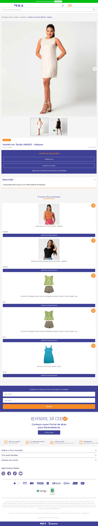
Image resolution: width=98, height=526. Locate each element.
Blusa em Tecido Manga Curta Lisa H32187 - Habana (49, 261)
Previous (3, 71)
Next (95, 69)
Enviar (49, 407)
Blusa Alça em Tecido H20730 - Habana (49, 226)
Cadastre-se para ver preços (49, 235)
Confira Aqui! (49, 432)
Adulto (16, 17)
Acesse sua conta (49, 166)
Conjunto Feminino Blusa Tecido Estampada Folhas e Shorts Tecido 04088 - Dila (49, 296)
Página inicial (8, 17)
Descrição (7, 179)
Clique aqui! (58, 1)
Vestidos (23, 17)
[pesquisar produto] (94, 10)
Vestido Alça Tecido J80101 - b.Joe (49, 366)
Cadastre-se (49, 159)
